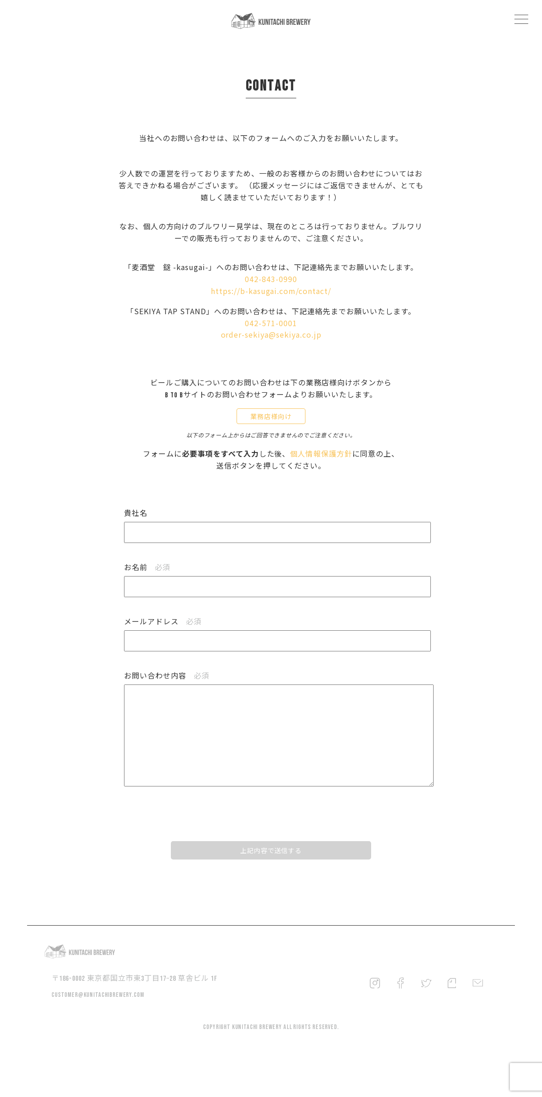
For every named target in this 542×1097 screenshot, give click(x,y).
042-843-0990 (271, 285)
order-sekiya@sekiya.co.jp (271, 341)
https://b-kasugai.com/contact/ (271, 297)
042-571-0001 (271, 329)
